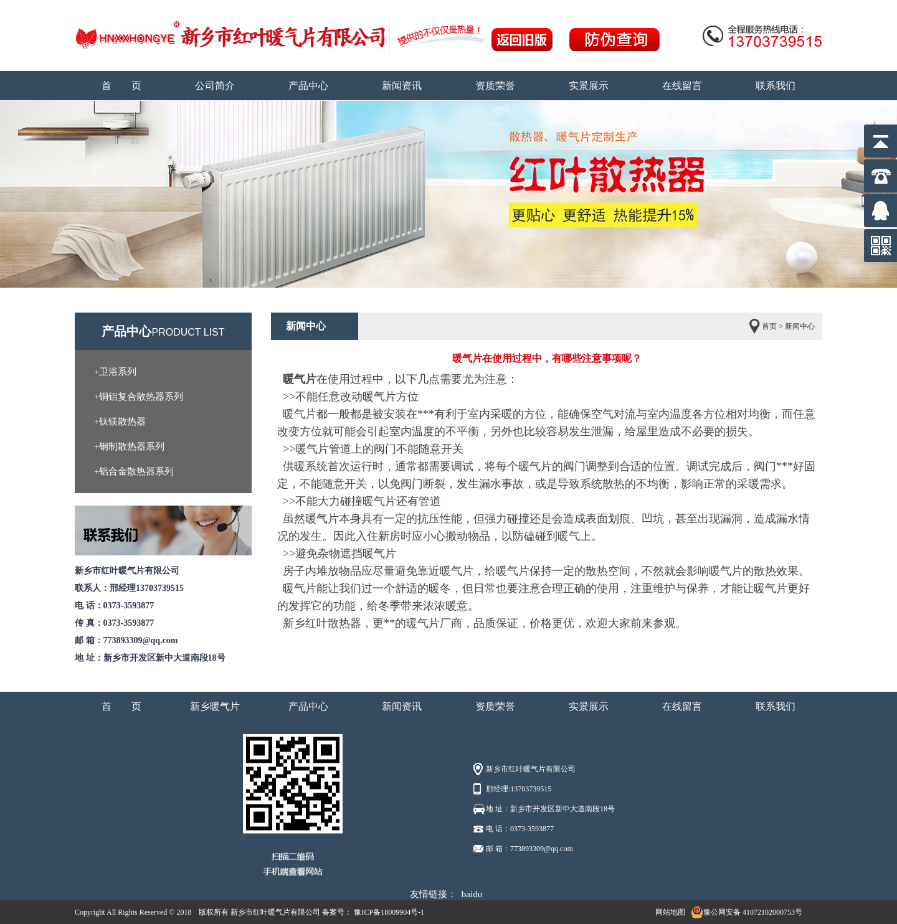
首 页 (121, 85)
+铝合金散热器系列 (134, 471)
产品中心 (308, 85)
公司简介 (215, 85)
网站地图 (670, 912)
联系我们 (775, 85)
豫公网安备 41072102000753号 (746, 912)
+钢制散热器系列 (129, 446)
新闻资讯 (402, 85)
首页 (769, 326)
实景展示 (589, 85)
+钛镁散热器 (120, 422)
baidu (472, 894)
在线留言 (682, 85)
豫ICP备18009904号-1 (388, 912)
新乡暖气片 (215, 706)
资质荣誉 (495, 85)
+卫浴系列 (115, 372)
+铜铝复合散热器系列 (138, 397)
